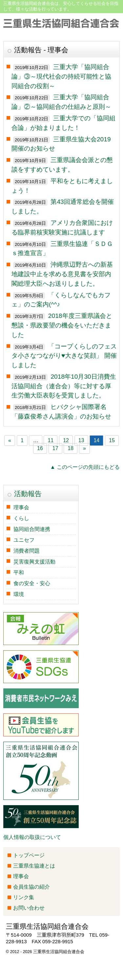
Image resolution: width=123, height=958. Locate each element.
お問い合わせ (29, 908)
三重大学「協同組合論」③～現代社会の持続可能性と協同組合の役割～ (61, 76)
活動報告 (28, 493)
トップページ (29, 855)
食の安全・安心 (31, 583)
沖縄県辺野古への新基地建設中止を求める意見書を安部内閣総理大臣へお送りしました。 (62, 274)
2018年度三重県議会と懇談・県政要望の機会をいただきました (61, 325)
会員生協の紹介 (31, 887)
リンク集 (23, 897)
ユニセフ (23, 540)
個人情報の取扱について (32, 837)
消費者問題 (26, 551)
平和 (18, 572)
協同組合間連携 (31, 529)
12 (66, 440)
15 (112, 440)
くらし (21, 518)
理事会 (21, 507)
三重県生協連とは (34, 866)
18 (70, 448)
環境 (18, 594)
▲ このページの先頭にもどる (85, 467)
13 (81, 440)
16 (40, 448)
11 (51, 440)
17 (55, 448)
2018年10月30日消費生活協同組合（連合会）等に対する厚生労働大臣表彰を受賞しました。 (63, 386)
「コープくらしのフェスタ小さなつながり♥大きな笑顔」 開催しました (64, 356)
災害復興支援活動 (34, 561)
